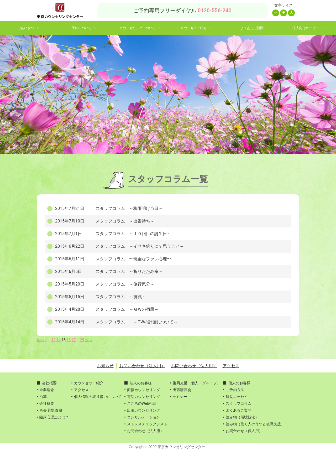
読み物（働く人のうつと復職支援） (255, 424)
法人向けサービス (308, 28)
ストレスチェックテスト (147, 424)
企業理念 (46, 390)
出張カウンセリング (143, 410)
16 (68, 340)
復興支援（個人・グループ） (196, 383)
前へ (40, 340)
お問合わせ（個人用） (244, 431)
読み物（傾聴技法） (242, 417)
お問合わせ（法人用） (145, 431)
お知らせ (105, 365)
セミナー (180, 397)
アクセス (231, 365)
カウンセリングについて (139, 28)
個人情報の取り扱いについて (98, 397)
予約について (84, 28)
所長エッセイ (237, 397)
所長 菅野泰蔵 (50, 410)
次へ (88, 340)
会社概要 (49, 383)
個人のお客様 (239, 383)
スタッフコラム (238, 403)
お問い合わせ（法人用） (142, 365)
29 (82, 340)
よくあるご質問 (252, 28)
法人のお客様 (141, 383)
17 (74, 340)
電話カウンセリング (143, 397)
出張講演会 (182, 390)
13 (53, 340)
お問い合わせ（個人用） (194, 365)
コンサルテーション (143, 417)
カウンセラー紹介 (196, 28)
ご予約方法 (235, 390)
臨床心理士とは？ (54, 417)
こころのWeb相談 (141, 403)
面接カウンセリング (143, 390)
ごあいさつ (28, 28)
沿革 (43, 397)
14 (58, 340)
